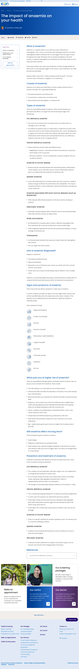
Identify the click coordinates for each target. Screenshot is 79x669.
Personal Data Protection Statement (11, 663)
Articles (9, 10)
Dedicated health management (29, 649)
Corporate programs (26, 631)
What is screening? (10, 50)
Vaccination (24, 656)
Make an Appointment (8, 637)
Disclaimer (11, 664)
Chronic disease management (29, 640)
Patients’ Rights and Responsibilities (34, 663)
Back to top (71, 619)
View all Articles (39, 615)
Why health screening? (7, 631)
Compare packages (26, 634)
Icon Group (74, 663)
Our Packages (25, 626)
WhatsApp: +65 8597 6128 (67, 629)
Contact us (63, 626)
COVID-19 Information (8, 641)
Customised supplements (28, 652)
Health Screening (6, 626)
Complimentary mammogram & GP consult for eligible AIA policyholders (29, 645)
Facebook (63, 638)
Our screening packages (10, 57)
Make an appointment (10, 64)
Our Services (25, 637)
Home (2, 10)
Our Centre (43, 630)
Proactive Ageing (25, 654)
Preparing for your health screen (10, 53)
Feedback (4, 664)
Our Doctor (43, 626)
